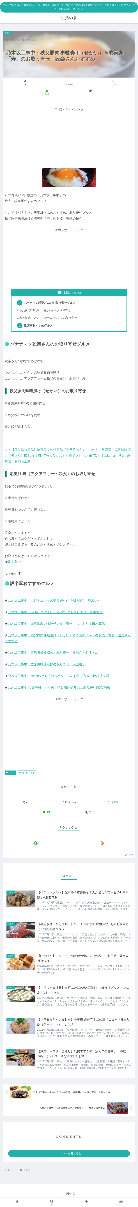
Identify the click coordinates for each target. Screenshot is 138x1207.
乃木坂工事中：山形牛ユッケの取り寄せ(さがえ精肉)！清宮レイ (54, 601)
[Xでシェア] (25, 83)
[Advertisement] (69, 137)
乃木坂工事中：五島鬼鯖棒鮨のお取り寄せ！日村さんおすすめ (53, 654)
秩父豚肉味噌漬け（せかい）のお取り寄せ (45, 311)
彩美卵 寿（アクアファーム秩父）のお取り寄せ (48, 318)
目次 (67, 292)
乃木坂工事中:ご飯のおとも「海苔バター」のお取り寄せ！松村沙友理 (58, 677)
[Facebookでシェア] (68, 83)
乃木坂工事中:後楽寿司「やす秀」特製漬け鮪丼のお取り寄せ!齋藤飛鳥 (59, 688)
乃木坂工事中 (27, 773)
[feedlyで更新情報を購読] (35, 844)
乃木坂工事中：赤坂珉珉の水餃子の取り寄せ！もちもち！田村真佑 (56, 625)
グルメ (10, 773)
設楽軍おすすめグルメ (39, 326)
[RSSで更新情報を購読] (102, 844)
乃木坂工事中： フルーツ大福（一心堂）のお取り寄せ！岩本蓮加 (55, 613)
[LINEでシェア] (47, 92)
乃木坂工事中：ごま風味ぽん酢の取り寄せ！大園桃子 (47, 665)
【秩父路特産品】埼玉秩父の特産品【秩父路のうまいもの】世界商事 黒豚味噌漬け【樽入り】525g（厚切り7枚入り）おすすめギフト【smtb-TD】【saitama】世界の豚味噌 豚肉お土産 (68, 456)
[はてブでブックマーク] (112, 83)
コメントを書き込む (69, 1155)
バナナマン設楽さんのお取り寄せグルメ (50, 303)
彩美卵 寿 (15, 563)
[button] (91, 92)
